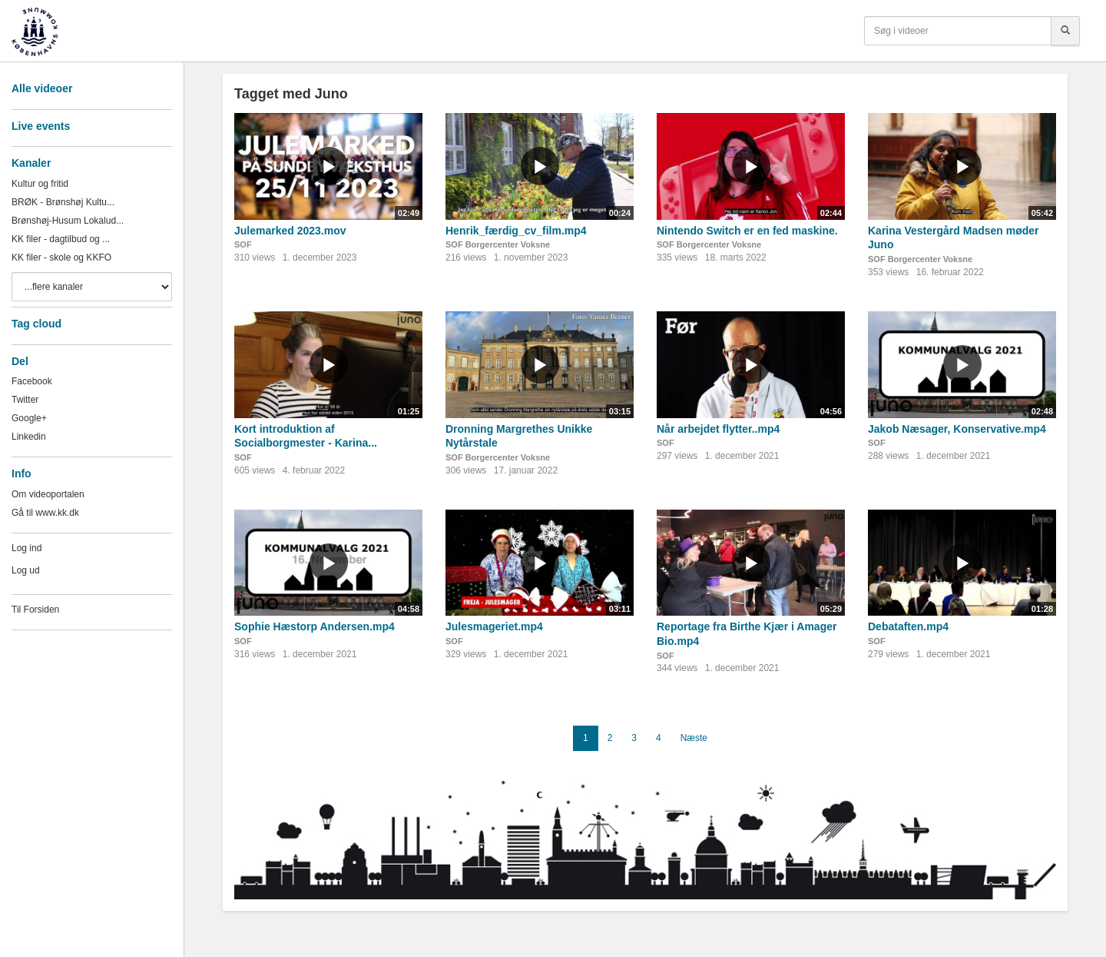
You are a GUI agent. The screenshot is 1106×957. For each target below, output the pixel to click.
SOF (243, 244)
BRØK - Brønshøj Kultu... (63, 202)
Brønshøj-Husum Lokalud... (68, 220)
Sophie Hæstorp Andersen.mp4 (314, 626)
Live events (41, 126)
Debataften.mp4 (908, 626)
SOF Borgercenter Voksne (497, 244)
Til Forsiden (35, 609)
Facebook (32, 381)
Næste (693, 738)
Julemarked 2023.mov (290, 230)
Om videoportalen (48, 494)
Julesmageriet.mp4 (494, 626)
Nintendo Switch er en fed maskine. (747, 230)
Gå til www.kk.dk (45, 512)
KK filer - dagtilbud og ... (61, 239)
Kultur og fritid (40, 183)
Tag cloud (36, 323)
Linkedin (29, 436)
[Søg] (1065, 30)
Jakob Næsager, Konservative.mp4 (957, 429)
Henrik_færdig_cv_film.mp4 (516, 230)
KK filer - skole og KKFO (61, 257)
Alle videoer (42, 88)
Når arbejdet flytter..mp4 (718, 429)
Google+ (29, 418)
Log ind (26, 548)
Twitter (25, 399)
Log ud (26, 570)
